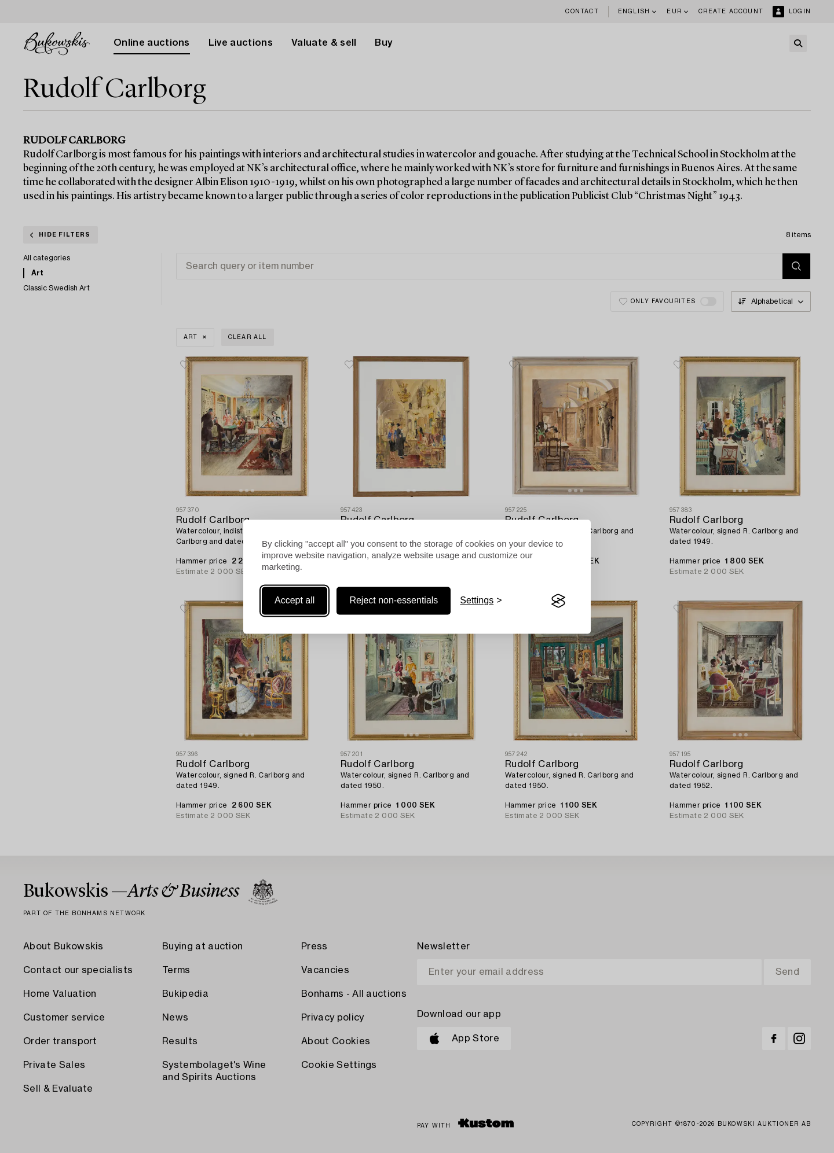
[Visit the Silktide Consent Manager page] (558, 601)
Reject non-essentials (393, 601)
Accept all (294, 601)
